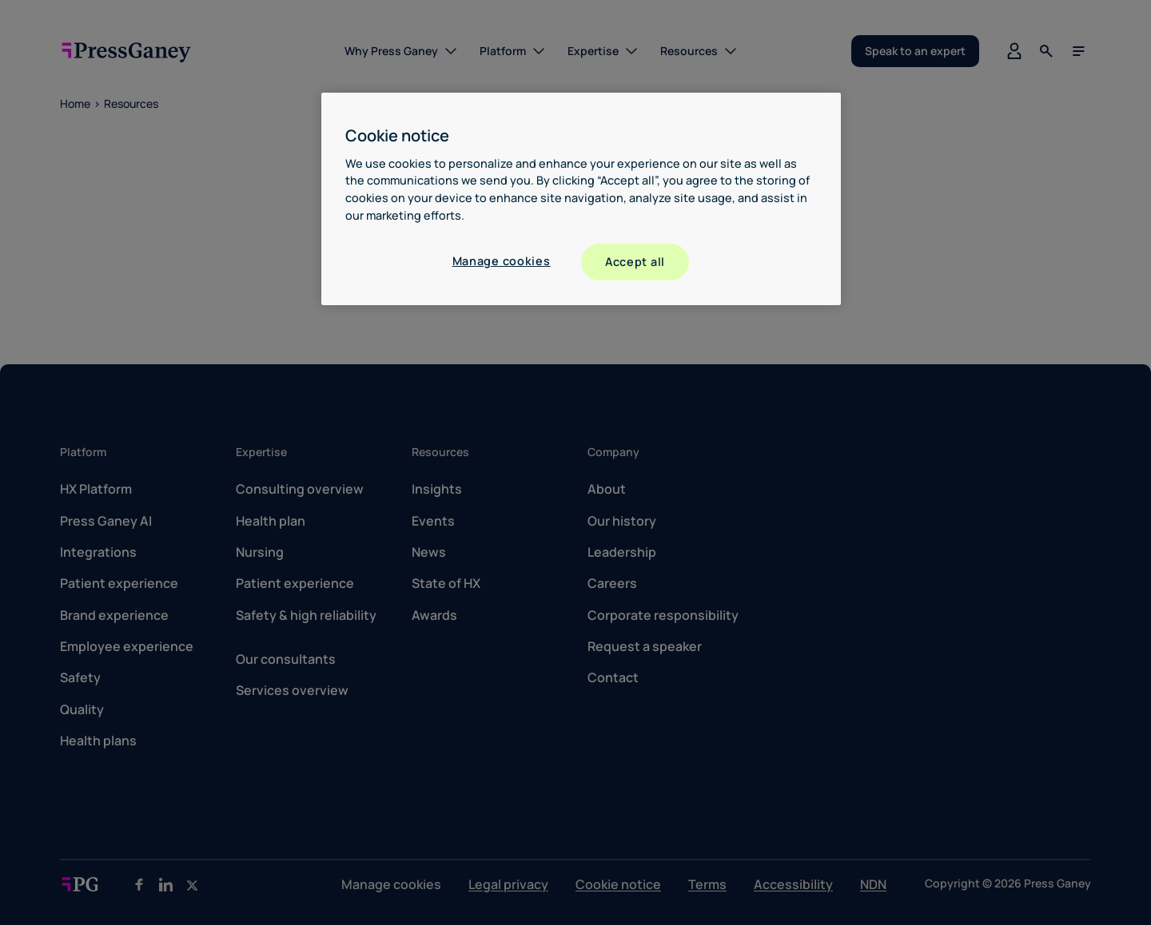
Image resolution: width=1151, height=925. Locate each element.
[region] (581, 199)
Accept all (635, 261)
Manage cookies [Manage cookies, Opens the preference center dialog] (501, 260)
